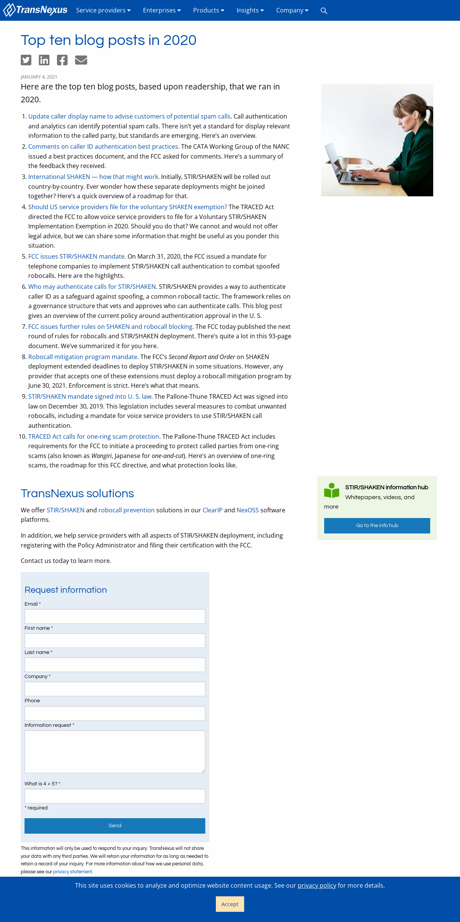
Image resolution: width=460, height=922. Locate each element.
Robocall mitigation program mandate (82, 357)
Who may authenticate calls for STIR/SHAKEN (92, 286)
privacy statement (72, 872)
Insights (250, 10)
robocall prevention (126, 510)
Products (209, 10)
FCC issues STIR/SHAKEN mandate (76, 256)
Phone (32, 700)
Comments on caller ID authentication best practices (103, 146)
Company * (38, 676)
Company (292, 10)
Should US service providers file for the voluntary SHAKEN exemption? (127, 207)
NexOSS (248, 510)
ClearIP (213, 510)
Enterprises (162, 10)
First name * (39, 628)
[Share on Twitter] (30, 62)
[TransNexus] (36, 10)
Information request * (49, 725)
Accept (230, 904)
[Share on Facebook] (66, 62)
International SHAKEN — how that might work (93, 177)
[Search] (324, 10)
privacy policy (317, 885)
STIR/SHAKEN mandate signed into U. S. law (89, 396)
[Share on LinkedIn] (48, 62)
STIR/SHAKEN (66, 510)
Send (115, 825)
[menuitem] (36, 10)
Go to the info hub (377, 525)
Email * (33, 604)
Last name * (38, 652)
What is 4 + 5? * (42, 783)
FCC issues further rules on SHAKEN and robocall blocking (110, 326)
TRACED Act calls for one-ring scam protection (93, 436)
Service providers (103, 10)
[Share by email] (84, 62)
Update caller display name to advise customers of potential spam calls (129, 116)
